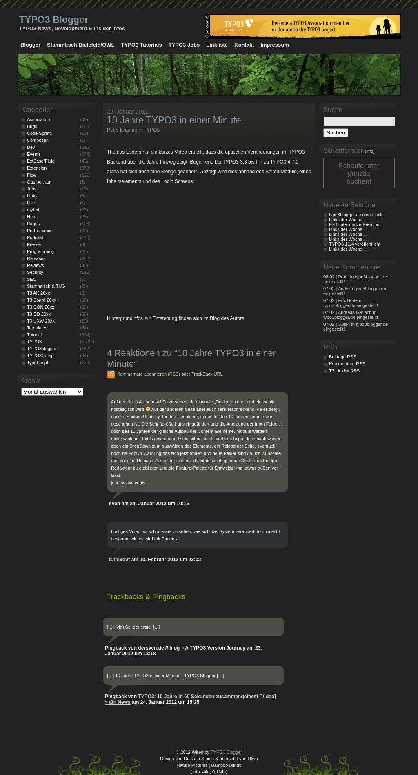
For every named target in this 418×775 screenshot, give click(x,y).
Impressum (274, 45)
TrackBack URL (207, 374)
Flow (31, 174)
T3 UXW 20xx (41, 320)
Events (34, 154)
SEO (31, 279)
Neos (32, 216)
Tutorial (34, 334)
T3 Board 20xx (41, 300)
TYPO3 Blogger (53, 19)
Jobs (31, 188)
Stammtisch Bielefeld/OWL (80, 45)
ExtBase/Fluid (41, 161)
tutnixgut (119, 559)
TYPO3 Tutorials (141, 45)
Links (32, 195)
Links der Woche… (348, 219)
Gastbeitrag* (39, 181)
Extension (37, 168)
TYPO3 (152, 130)
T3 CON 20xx (40, 307)
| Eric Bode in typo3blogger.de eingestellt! (350, 303)
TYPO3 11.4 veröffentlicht (354, 244)
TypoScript (37, 362)
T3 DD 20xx (39, 313)
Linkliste (217, 45)
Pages (33, 223)
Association (38, 119)
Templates (37, 327)
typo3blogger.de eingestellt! (356, 214)
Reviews (35, 265)
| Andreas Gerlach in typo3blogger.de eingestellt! (350, 315)
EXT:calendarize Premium (355, 224)
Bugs (32, 126)
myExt (33, 209)
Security (35, 272)
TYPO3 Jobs (184, 45)
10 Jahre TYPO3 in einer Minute (174, 120)
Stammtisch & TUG (46, 286)
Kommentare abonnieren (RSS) (148, 374)
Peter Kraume (122, 130)
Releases (36, 258)
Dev (31, 147)
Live (31, 202)
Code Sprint (39, 133)
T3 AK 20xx (38, 293)
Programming (40, 251)
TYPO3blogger (42, 348)
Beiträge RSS (342, 356)
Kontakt (244, 45)
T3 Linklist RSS (344, 370)
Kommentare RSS (347, 363)
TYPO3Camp (40, 355)
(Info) (369, 151)
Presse (34, 244)
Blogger (30, 45)
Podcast (35, 237)
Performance (40, 230)
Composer (37, 140)
